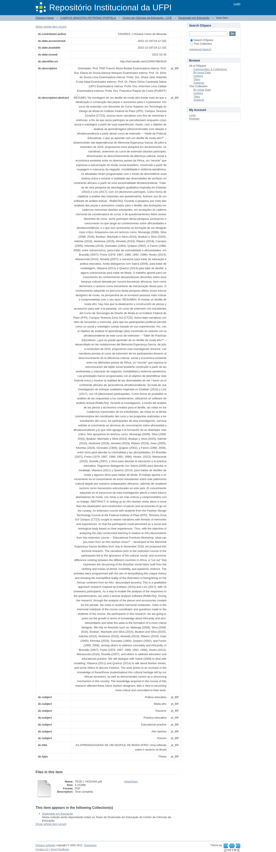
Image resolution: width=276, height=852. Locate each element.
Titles (196, 79)
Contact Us (42, 849)
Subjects (198, 82)
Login (237, 3)
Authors (198, 75)
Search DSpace (201, 40)
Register (194, 118)
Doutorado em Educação (193, 17)
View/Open (131, 781)
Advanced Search (200, 49)
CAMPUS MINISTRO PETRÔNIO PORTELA (88, 17)
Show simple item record (51, 26)
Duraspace (90, 845)
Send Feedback (60, 849)
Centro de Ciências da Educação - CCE (147, 17)
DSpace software (45, 845)
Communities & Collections (210, 69)
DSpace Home (45, 17)
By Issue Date (202, 72)
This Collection (201, 43)
